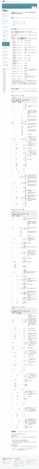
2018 (3, 79)
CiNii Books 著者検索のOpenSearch (5, 35)
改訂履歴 (13, 25)
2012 (3, 85)
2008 (3, 89)
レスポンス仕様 (14, 21)
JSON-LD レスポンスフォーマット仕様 (19, 24)
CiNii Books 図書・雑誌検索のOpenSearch (5, 31)
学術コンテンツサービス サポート (13, 1)
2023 (3, 74)
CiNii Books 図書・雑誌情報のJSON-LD (5, 58)
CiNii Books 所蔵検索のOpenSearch (5, 44)
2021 (3, 76)
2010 (3, 87)
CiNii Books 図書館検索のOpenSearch (5, 39)
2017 (3, 80)
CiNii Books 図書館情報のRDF (5, 55)
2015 (3, 82)
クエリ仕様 (14, 20)
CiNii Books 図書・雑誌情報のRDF (5, 48)
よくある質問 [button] (5, 21)
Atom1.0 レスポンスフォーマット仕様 (19, 23)
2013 (3, 84)
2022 (3, 75)
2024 (3, 73)
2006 (3, 91)
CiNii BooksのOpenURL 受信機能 (5, 27)
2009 (3, 88)
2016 (3, 81)
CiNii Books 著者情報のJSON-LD (5, 62)
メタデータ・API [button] (5, 24)
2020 (3, 77)
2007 (3, 90)
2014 (3, 83)
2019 (3, 78)
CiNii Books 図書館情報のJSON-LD (6, 65)
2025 (3, 72)
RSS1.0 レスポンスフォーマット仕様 (19, 22)
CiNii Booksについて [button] (5, 16)
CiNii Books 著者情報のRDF (5, 52)
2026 (3, 71)
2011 (3, 86)
